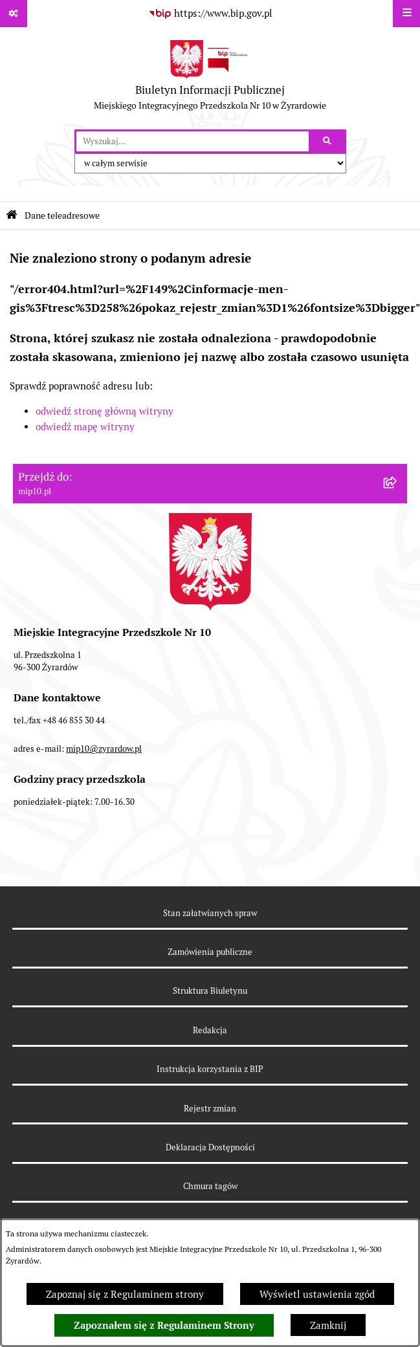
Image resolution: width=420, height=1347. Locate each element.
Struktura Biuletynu (210, 990)
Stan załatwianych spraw (210, 913)
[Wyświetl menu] (406, 13)
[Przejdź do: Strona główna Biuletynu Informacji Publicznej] (11, 215)
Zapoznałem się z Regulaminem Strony (164, 1325)
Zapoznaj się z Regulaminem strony (125, 1294)
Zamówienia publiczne (210, 952)
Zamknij (328, 1325)
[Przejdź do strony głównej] (210, 78)
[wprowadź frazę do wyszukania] (192, 141)
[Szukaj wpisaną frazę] (328, 141)
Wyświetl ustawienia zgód (317, 1294)
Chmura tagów (210, 1186)
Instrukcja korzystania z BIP (210, 1069)
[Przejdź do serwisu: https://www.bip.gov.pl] (210, 13)
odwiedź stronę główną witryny (104, 411)
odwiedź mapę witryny (85, 427)
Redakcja (210, 1030)
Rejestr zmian (210, 1108)
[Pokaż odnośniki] (13, 13)
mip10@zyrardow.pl (104, 748)
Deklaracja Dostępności (210, 1147)
